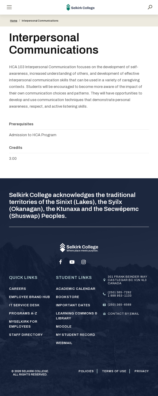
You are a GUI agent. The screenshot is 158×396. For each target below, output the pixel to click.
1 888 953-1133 (120, 295)
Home (13, 20)
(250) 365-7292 (119, 292)
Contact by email (123, 313)
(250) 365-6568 (119, 304)
